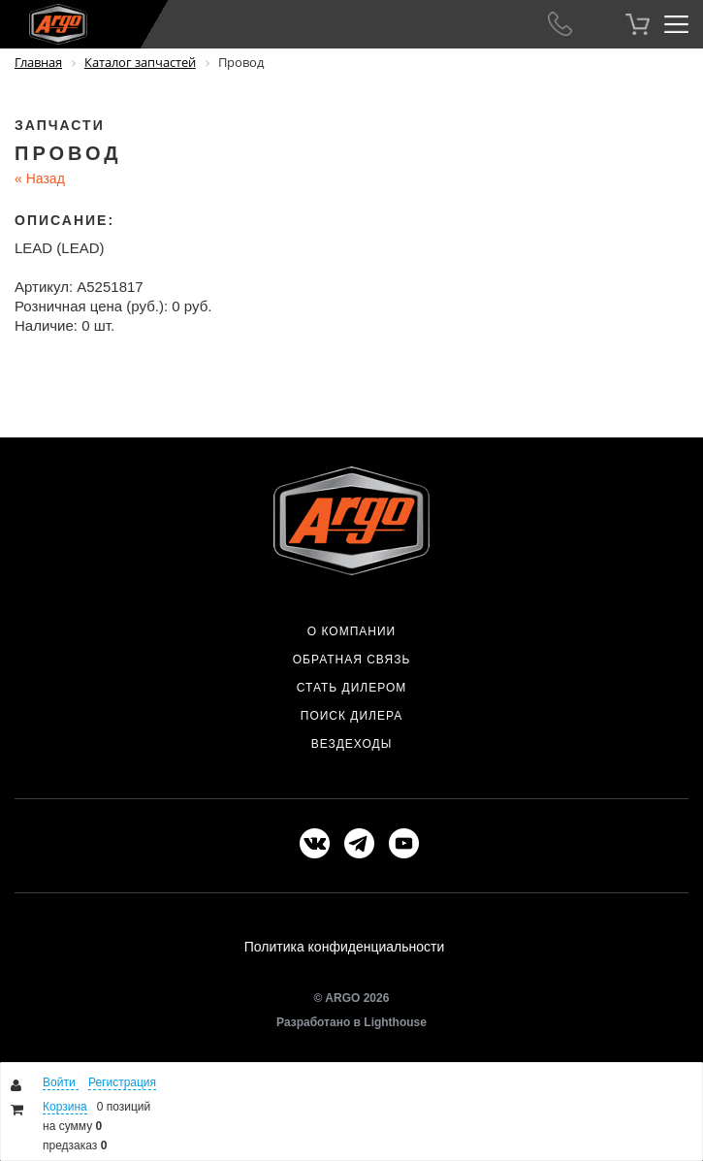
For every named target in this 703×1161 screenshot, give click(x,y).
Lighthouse (395, 1022)
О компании (351, 631)
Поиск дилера (351, 716)
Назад (40, 178)
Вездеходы (352, 744)
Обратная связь (352, 659)
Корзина (65, 1106)
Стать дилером (352, 687)
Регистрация (122, 1082)
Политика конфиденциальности (344, 946)
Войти (61, 1082)
